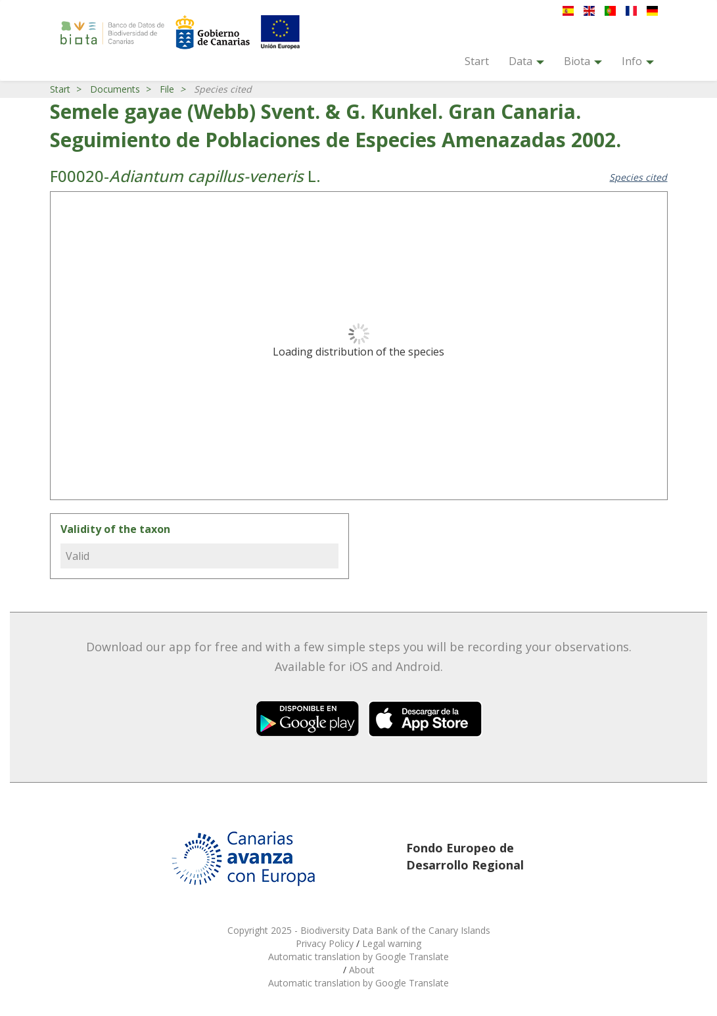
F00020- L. (185, 176)
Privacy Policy (326, 943)
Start (477, 61)
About (362, 969)
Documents (115, 89)
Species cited (638, 177)
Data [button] (526, 61)
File (167, 89)
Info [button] (638, 61)
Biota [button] (583, 61)
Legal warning (391, 943)
